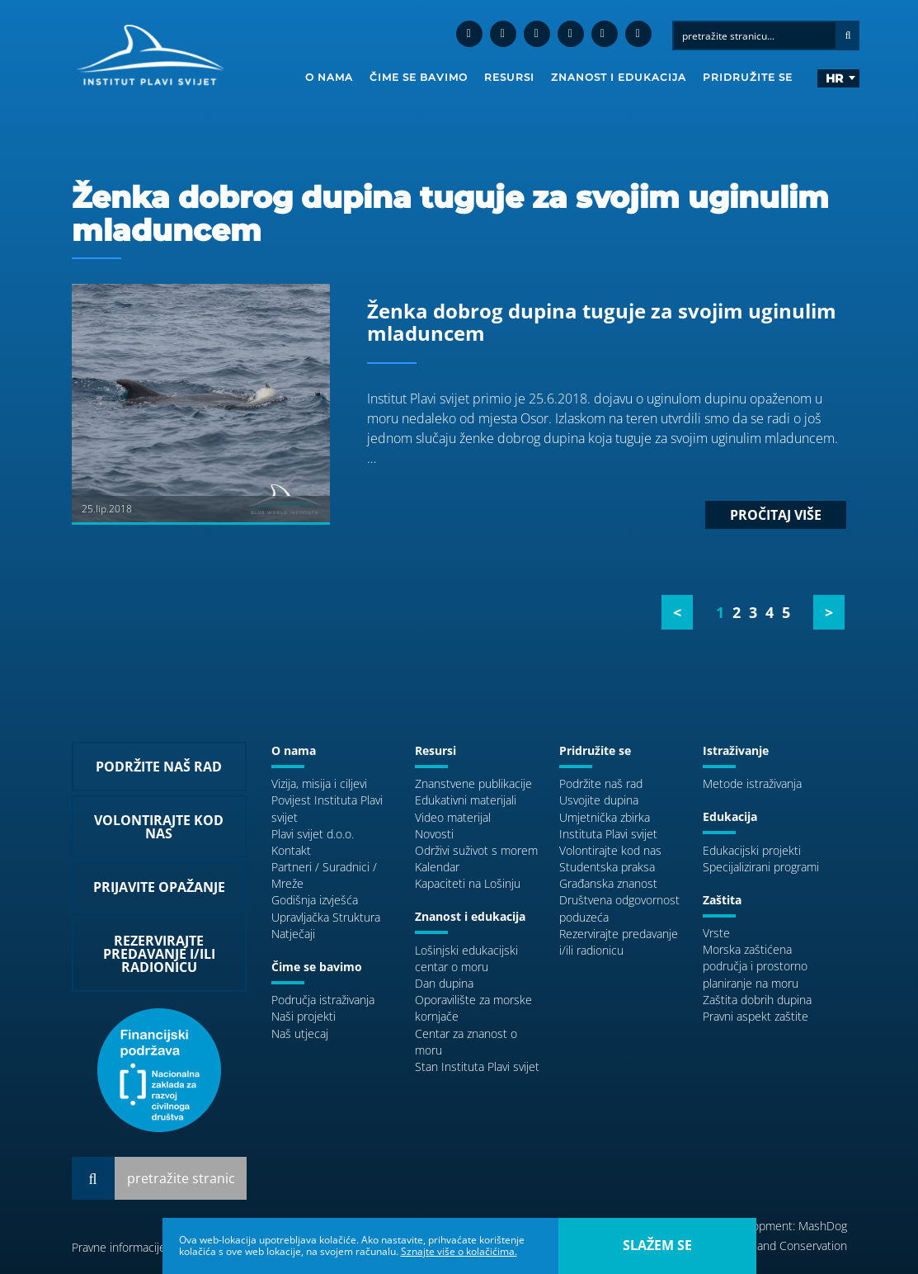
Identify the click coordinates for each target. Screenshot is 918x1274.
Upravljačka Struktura (325, 917)
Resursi (509, 77)
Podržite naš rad (601, 783)
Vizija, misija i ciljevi (319, 783)
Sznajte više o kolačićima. (459, 1251)
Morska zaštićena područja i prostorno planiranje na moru (755, 965)
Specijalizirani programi (761, 867)
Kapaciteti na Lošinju (467, 883)
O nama (329, 77)
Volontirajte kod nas (610, 850)
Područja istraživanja (322, 999)
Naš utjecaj (299, 1033)
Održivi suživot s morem (476, 850)
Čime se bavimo (419, 77)
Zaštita (722, 900)
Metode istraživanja (752, 783)
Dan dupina (444, 983)
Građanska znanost (608, 883)
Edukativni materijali (465, 800)
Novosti (434, 834)
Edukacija (730, 816)
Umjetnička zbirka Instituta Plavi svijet (608, 825)
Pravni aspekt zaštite (755, 1016)
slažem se (657, 1245)
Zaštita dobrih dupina (757, 999)
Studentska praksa (607, 867)
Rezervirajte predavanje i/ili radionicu (618, 942)
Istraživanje (736, 750)
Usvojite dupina (598, 800)
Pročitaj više (775, 515)
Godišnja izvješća (314, 900)
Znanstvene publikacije (473, 783)
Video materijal (453, 817)
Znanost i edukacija (618, 77)
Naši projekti (303, 1016)
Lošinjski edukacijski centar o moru (466, 958)
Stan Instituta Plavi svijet (477, 1066)
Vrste (716, 933)
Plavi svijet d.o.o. (312, 834)
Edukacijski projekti (752, 850)
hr (834, 78)
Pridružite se (748, 77)
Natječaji (293, 933)
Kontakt (291, 850)
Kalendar (437, 867)
